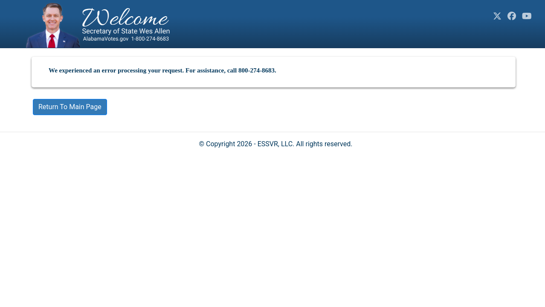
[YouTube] (527, 16)
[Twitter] (497, 16)
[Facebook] (511, 16)
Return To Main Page (69, 107)
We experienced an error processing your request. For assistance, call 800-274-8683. (162, 70)
